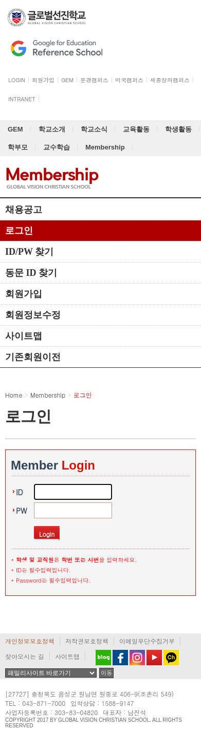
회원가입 (23, 294)
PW (21, 510)
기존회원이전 (33, 357)
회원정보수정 (33, 315)
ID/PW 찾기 (29, 252)
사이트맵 (23, 336)
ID (19, 492)
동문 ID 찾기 (31, 273)
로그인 (19, 231)
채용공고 (23, 209)
